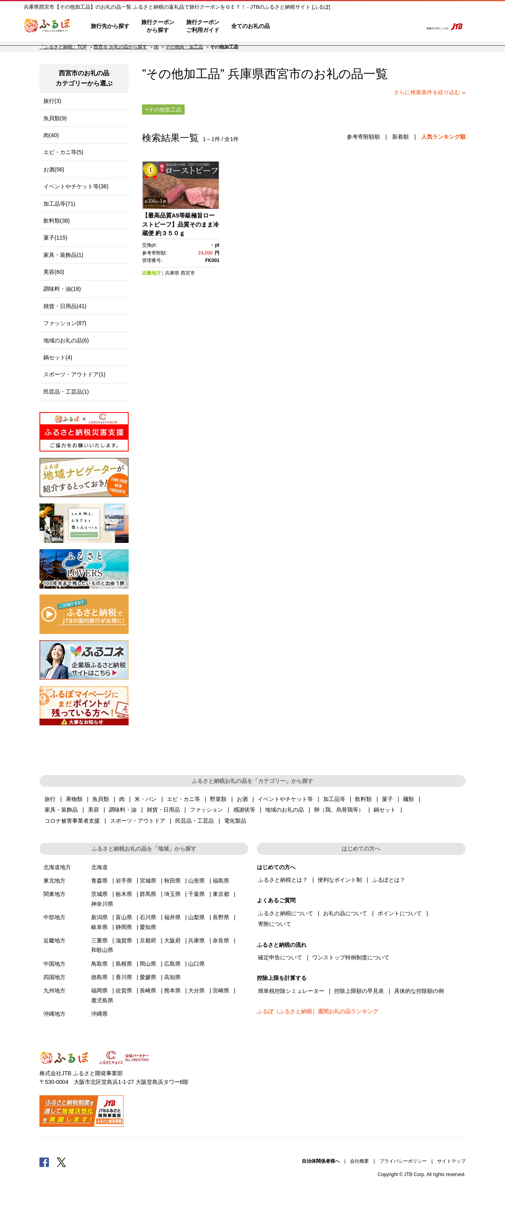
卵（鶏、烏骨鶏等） (339, 809)
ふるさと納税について (285, 913)
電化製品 (235, 821)
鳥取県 (99, 964)
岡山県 (148, 964)
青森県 (99, 880)
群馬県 (148, 894)
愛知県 (148, 927)
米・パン (146, 799)
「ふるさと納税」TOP (63, 47)
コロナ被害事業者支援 (72, 821)
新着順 (400, 137)
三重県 (99, 940)
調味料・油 (123, 809)
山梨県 (196, 917)
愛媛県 (148, 977)
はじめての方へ (299, 26)
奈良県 (221, 940)
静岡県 (124, 927)
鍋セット (385, 809)
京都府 (148, 940)
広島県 (172, 964)
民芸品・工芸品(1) (66, 391)
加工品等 (334, 799)
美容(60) (53, 272)
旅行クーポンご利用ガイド (202, 26)
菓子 (387, 799)
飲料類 (363, 799)
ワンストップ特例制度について (350, 957)
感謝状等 (244, 809)
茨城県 (99, 894)
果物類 (74, 799)
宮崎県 (221, 990)
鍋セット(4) (57, 357)
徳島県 (99, 977)
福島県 (221, 880)
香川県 (124, 977)
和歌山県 (102, 950)
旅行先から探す (110, 26)
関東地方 (54, 894)
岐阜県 (99, 927)
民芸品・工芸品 (194, 821)
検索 (413, 26)
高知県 (172, 977)
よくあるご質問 (336, 26)
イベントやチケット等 (285, 799)
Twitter (61, 1162)
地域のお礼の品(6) (66, 340)
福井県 (172, 917)
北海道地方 (57, 867)
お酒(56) (53, 169)
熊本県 (172, 990)
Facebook (44, 1162)
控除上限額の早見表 (359, 991)
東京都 (221, 894)
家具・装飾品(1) (63, 255)
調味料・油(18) (62, 289)
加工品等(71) (59, 204)
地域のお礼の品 (284, 809)
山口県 (196, 964)
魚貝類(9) (55, 118)
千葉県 (196, 894)
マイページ (366, 26)
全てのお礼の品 (250, 26)
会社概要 (359, 1161)
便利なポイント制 (340, 880)
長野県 (221, 917)
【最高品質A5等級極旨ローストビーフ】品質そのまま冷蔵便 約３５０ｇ (180, 224)
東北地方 (54, 880)
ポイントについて (400, 913)
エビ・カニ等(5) (63, 152)
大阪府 (172, 940)
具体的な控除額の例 (419, 991)
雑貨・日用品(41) (64, 306)
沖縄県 (99, 1014)
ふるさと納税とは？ (283, 880)
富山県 (124, 917)
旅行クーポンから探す (157, 26)
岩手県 (124, 880)
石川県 (148, 917)
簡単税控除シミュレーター (291, 991)
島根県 (124, 964)
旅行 (50, 799)
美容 (93, 809)
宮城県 (148, 880)
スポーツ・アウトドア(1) (74, 374)
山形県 (196, 880)
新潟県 (99, 917)
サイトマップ (451, 1161)
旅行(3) (52, 101)
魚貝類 (100, 799)
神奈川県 (102, 904)
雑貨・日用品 (163, 809)
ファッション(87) (64, 323)
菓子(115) (55, 237)
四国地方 (54, 977)
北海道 (99, 867)
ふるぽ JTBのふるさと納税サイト (47, 26)
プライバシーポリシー (403, 1161)
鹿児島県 (102, 1000)
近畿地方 (151, 273)
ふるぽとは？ (388, 880)
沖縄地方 (54, 1014)
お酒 (242, 799)
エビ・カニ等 (183, 799)
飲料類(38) (56, 220)
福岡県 (99, 990)
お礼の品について (345, 913)
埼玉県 (172, 894)
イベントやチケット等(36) (75, 186)
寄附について (274, 924)
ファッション (206, 809)
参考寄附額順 (363, 137)
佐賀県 (124, 990)
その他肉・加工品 (184, 47)
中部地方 (54, 917)
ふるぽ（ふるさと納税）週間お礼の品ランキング (317, 1011)
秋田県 (172, 880)
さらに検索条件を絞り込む (427, 92)
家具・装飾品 (61, 809)
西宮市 (282, 74)
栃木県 (124, 894)
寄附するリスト (391, 26)
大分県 (196, 990)
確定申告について (280, 957)
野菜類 (218, 799)
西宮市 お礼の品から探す (120, 47)
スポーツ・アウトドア (137, 821)
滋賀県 (124, 940)
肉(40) (51, 135)
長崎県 (148, 990)
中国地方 (54, 964)
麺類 (408, 799)
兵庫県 (172, 273)
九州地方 (54, 990)
